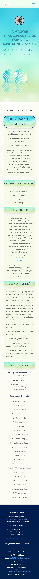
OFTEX (19, 260)
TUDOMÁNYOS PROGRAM (19, 121)
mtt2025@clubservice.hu (19, 558)
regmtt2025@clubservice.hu (19, 571)
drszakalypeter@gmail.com (16, 538)
